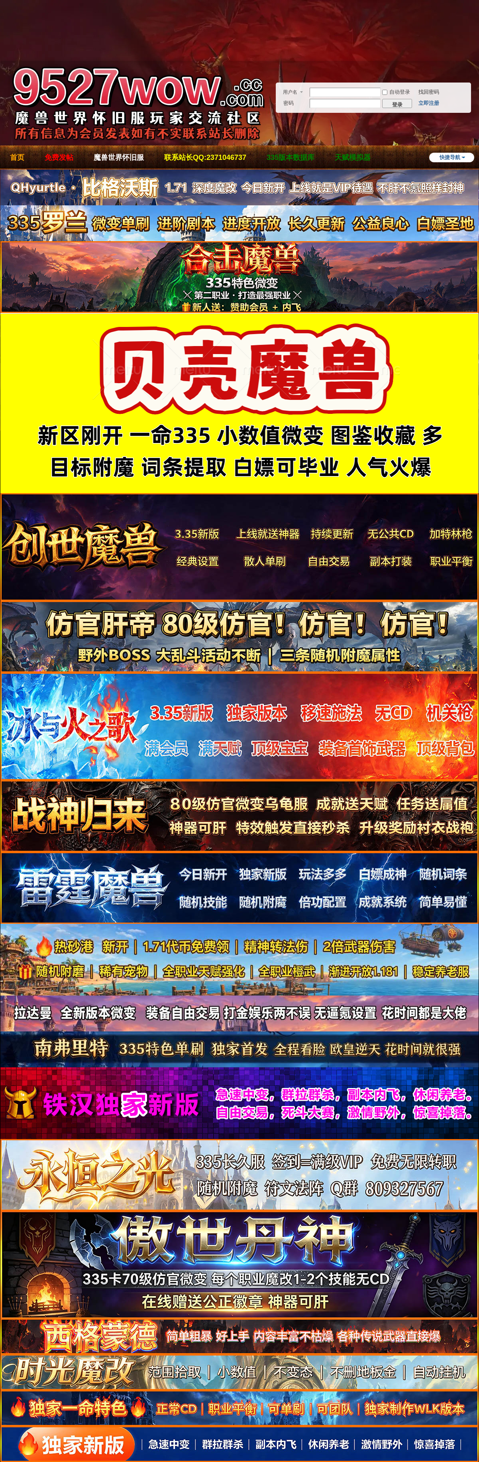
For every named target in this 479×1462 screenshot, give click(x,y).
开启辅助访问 (477, 41)
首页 (17, 157)
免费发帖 (59, 157)
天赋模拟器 (353, 157)
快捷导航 (450, 157)
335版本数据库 (290, 157)
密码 (288, 103)
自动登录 (396, 92)
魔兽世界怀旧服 (119, 157)
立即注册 (428, 103)
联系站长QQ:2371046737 (205, 157)
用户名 (290, 92)
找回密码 (428, 92)
